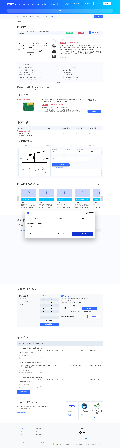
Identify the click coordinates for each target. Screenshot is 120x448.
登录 (97, 3)
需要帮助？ (84, 438)
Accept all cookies (82, 234)
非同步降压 (49, 145)
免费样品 (93, 316)
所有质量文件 (22, 413)
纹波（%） (54, 156)
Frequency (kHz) (93, 149)
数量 (64, 308)
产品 (22, 428)
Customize (60, 234)
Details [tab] (60, 218)
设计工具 (23, 434)
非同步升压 (92, 145)
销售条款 (94, 444)
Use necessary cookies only (37, 234)
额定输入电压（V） (81, 149)
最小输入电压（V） (56, 149)
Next (102, 198)
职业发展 (38, 431)
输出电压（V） (68, 156)
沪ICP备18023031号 (79, 444)
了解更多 (94, 111)
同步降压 (27, 145)
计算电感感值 (60, 165)
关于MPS (38, 428)
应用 (22, 431)
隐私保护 (88, 444)
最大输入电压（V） (69, 149)
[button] (54, 41)
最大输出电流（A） (81, 156)
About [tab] (83, 218)
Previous (18, 198)
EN (85, 3)
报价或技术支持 (49, 324)
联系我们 (38, 434)
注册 (106, 3)
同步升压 (70, 145)
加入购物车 (89, 308)
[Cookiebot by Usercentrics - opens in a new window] (87, 213)
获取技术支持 (23, 392)
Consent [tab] (36, 218)
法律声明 (100, 444)
